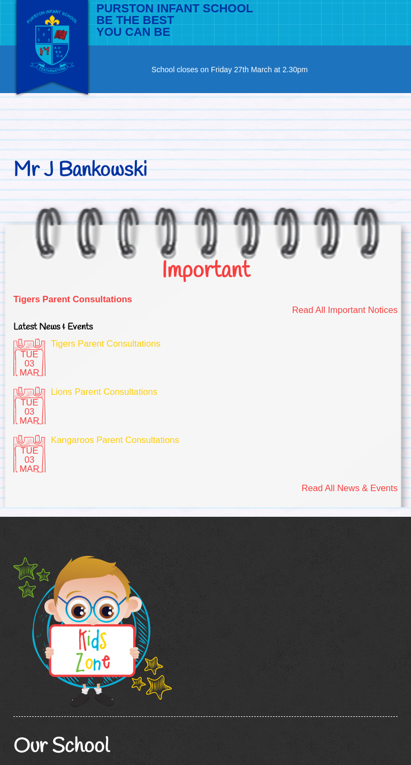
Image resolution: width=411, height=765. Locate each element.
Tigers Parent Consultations (72, 299)
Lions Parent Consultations (104, 392)
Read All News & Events (349, 488)
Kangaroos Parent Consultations (115, 440)
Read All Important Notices (345, 310)
